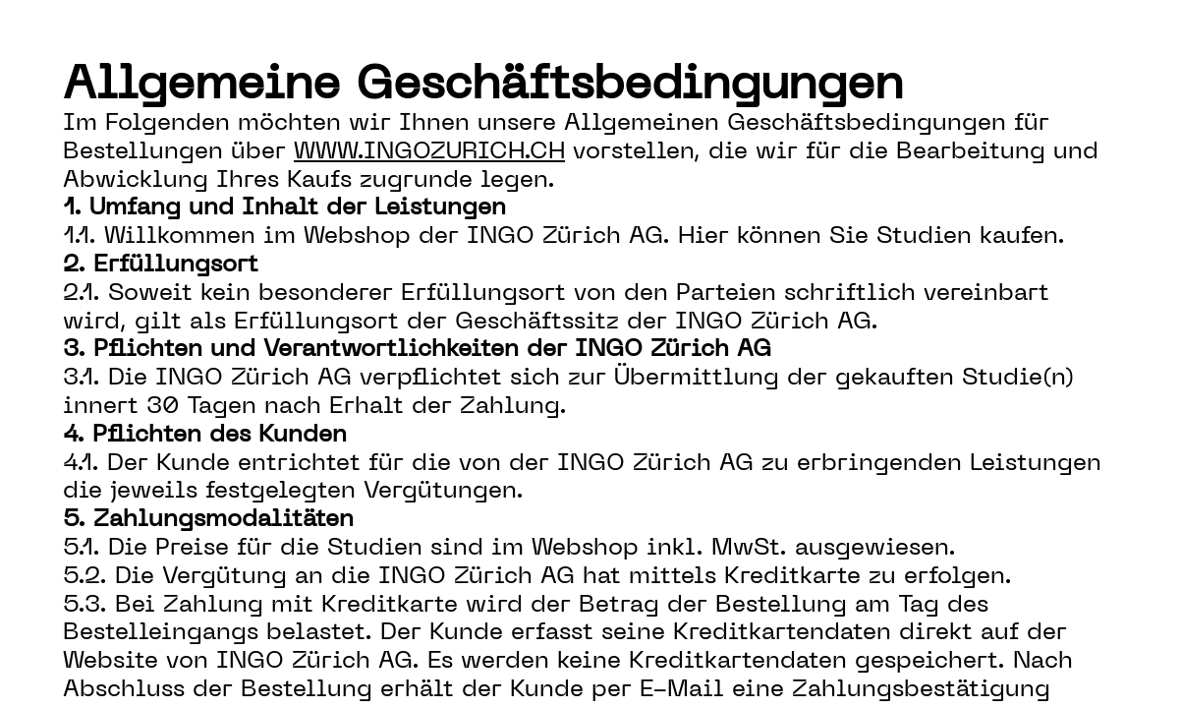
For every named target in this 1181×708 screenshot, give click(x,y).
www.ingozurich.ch (429, 152)
